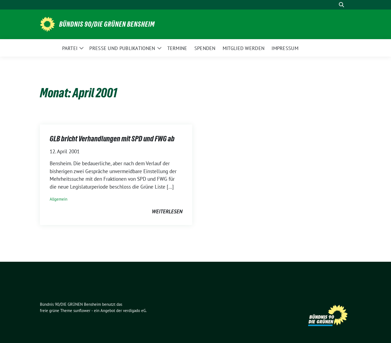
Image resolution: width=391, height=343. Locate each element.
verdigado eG (134, 310)
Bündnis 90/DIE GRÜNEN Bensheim (107, 24)
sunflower (81, 310)
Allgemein (58, 199)
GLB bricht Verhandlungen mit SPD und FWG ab (112, 138)
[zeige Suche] (341, 5)
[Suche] (333, 5)
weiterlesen (167, 211)
